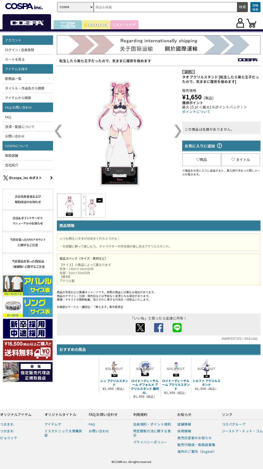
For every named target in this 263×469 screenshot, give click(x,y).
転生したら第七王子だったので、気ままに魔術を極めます (105, 60)
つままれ (7, 424)
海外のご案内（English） (197, 451)
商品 (201, 160)
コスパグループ (234, 424)
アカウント (13, 40)
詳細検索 (255, 7)
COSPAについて (17, 145)
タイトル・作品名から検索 (24, 88)
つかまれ (7, 431)
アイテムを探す (16, 68)
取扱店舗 (11, 155)
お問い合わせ (15, 136)
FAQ (8, 117)
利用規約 (140, 414)
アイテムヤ (52, 424)
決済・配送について (20, 126)
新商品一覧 (13, 78)
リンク (227, 414)
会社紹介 (11, 165)
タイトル (240, 160)
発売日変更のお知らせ (194, 437)
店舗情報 (184, 424)
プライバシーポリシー (150, 442)
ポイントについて (196, 111)
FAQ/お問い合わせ (18, 107)
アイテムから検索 (18, 97)
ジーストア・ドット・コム (242, 431)
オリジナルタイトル (60, 414)
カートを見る (15, 59)
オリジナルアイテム (16, 414)
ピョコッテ (8, 437)
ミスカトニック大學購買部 (63, 433)
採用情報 (184, 431)
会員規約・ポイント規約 (152, 424)
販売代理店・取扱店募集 (196, 444)
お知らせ (184, 414)
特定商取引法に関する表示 (152, 433)
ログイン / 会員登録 (19, 49)
